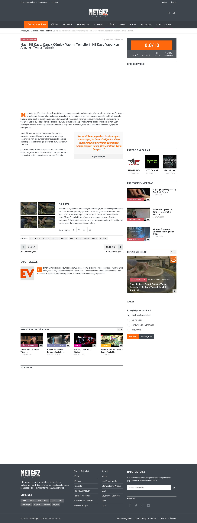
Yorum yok (136, 330)
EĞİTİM (54, 24)
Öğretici (37, 505)
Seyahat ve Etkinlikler (111, 496)
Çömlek (46, 239)
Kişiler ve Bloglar (81, 506)
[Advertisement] (72, 180)
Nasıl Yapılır (26, 505)
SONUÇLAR (146, 336)
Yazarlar (55, 2)
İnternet (47, 505)
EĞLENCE (67, 24)
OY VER (133, 336)
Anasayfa (25, 31)
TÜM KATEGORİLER (36, 24)
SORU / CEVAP (163, 24)
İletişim (173, 2)
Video (32, 501)
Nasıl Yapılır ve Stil (47, 31)
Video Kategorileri (28, 2)
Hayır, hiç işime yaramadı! (143, 325)
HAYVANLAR (83, 24)
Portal (24, 501)
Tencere (55, 239)
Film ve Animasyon (29, 345)
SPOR (133, 24)
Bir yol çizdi (137, 320)
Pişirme (64, 239)
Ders (60, 501)
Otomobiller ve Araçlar (57, 345)
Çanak (37, 239)
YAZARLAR (146, 24)
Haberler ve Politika (82, 496)
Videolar (34, 31)
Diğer (104, 506)
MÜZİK (111, 24)
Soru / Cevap (43, 2)
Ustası (86, 239)
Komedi (105, 471)
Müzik (77, 345)
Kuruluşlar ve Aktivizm (83, 501)
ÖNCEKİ (28, 247)
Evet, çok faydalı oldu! (141, 315)
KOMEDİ (98, 24)
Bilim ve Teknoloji (81, 471)
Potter (94, 239)
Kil (31, 239)
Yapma (79, 239)
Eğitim (76, 476)
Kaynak (56, 505)
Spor (104, 501)
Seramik (103, 239)
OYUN (122, 24)
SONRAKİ (114, 247)
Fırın (71, 239)
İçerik (53, 501)
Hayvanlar (106, 345)
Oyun (104, 491)
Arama (164, 2)
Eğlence (77, 481)
